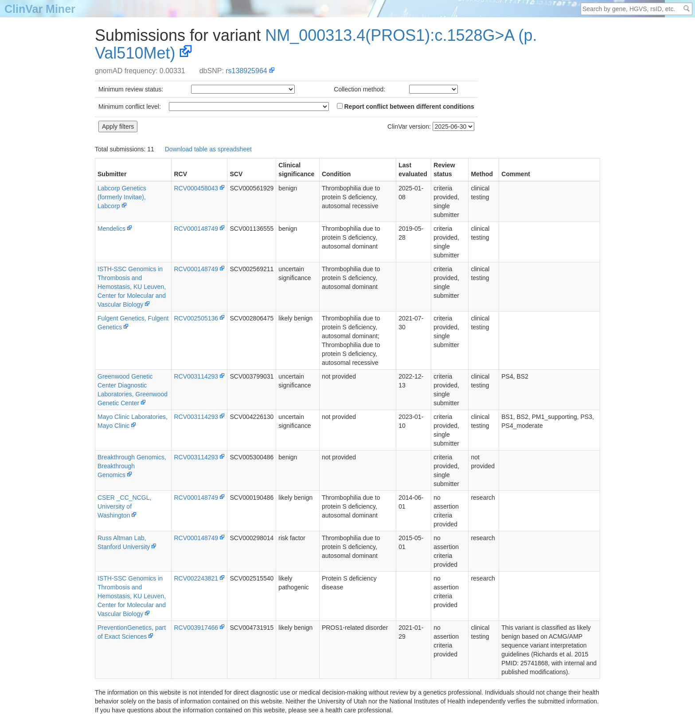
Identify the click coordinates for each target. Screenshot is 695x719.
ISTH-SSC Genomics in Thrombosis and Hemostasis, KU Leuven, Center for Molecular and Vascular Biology (132, 286)
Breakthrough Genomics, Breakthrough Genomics (132, 466)
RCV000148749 (196, 228)
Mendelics (111, 228)
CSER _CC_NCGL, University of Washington (124, 506)
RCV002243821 (196, 578)
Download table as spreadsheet (208, 149)
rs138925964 (246, 71)
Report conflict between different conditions (405, 106)
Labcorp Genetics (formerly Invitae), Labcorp (122, 197)
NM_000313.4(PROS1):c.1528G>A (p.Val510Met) (316, 44)
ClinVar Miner (39, 9)
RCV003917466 (196, 627)
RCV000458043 (196, 188)
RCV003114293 (196, 376)
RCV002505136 (196, 318)
